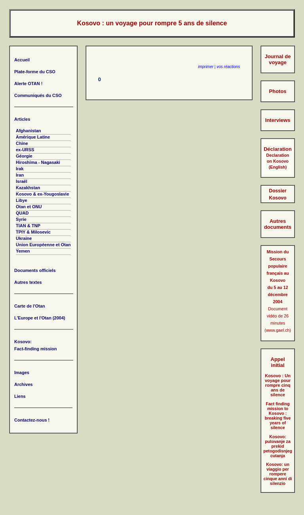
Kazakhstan (28, 187)
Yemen (23, 251)
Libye (21, 200)
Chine (22, 143)
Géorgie (24, 156)
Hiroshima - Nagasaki (38, 162)
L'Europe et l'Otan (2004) (39, 317)
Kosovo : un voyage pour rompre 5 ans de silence (152, 23)
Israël (21, 181)
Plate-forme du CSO (34, 71)
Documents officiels (35, 270)
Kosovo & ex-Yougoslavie (42, 194)
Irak (20, 168)
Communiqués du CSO (38, 95)
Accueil (22, 59)
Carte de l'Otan (29, 306)
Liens (20, 396)
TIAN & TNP (28, 225)
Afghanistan (28, 130)
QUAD (22, 213)
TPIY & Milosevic (33, 232)
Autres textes (28, 282)
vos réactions (228, 67)
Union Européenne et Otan (43, 244)
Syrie (21, 219)
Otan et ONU (29, 206)
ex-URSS (25, 149)
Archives (23, 384)
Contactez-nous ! (31, 420)
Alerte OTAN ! (28, 83)
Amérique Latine (33, 137)
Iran (20, 175)
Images (21, 372)
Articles (22, 119)
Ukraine (24, 238)
